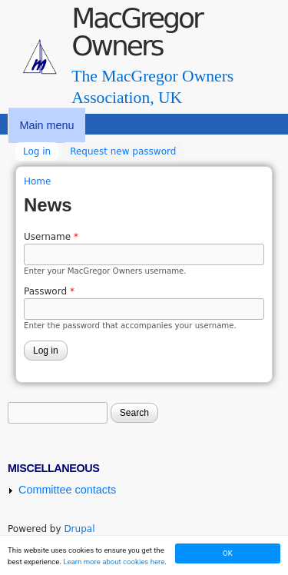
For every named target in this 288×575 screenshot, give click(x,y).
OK (228, 553)
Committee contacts (67, 490)
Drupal (79, 528)
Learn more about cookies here (113, 561)
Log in (40, 149)
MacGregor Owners (136, 31)
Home (37, 181)
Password (49, 291)
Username (51, 236)
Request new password (123, 151)
